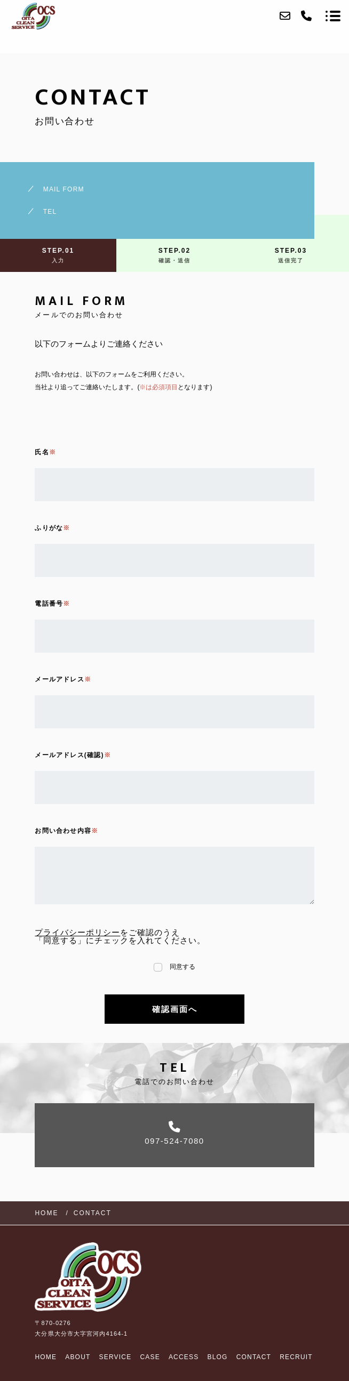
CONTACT (254, 1357)
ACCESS (184, 1357)
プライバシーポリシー (77, 932)
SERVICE (115, 1357)
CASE (150, 1357)
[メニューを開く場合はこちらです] (333, 16)
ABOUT (77, 1357)
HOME (46, 1357)
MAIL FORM (63, 189)
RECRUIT (296, 1357)
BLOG (217, 1357)
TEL (50, 211)
